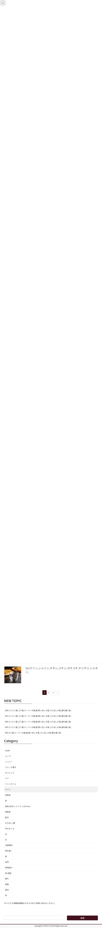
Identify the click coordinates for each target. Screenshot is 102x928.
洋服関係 (8, 845)
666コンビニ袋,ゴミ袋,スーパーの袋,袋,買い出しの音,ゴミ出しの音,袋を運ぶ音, (38, 721)
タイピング (9, 772)
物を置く (8, 850)
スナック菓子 (10, 767)
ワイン (8, 789)
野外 (7, 878)
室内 (7, 817)
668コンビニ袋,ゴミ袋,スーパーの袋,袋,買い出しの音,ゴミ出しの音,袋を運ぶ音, (38, 710)
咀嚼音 (8, 812)
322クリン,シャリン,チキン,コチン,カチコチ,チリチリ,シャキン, (61, 670)
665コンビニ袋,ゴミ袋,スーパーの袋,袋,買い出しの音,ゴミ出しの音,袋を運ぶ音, (38, 727)
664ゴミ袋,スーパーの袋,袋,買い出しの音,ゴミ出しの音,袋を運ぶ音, (33, 732)
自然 (7, 862)
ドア (7, 778)
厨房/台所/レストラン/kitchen (17, 806)
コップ (8, 756)
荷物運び (8, 867)
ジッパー (8, 761)
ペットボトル (10, 784)
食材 (7, 889)
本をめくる (9, 828)
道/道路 (8, 873)
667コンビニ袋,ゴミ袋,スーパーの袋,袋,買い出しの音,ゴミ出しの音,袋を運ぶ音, (38, 716)
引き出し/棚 (10, 823)
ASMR (7, 750)
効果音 (8, 795)
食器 (7, 884)
